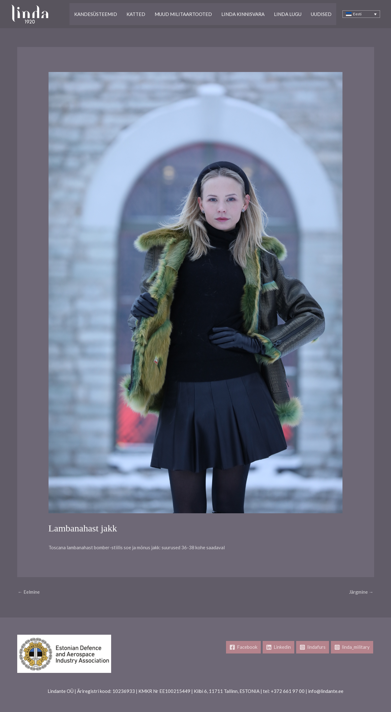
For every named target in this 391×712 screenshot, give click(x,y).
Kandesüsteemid (95, 14)
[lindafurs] (312, 647)
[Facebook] (243, 647)
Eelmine (29, 592)
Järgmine (361, 592)
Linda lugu (287, 14)
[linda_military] (352, 647)
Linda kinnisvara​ (243, 14)
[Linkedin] (278, 647)
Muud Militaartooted (183, 14)
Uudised (321, 14)
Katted (135, 14)
